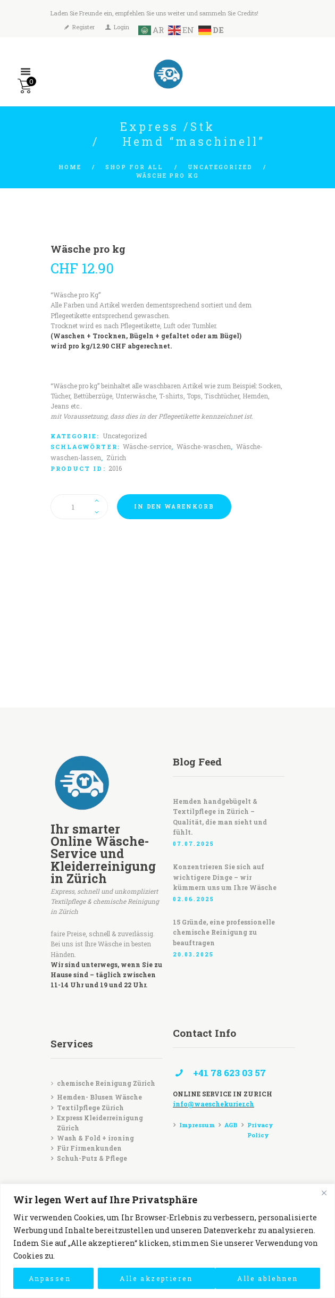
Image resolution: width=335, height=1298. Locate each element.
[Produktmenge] (79, 506)
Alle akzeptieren (261, 1278)
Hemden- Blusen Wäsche (99, 1097)
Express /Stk (167, 126)
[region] (167, 1241)
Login (121, 26)
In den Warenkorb (174, 506)
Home (69, 167)
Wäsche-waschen (204, 446)
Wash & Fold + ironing (95, 1138)
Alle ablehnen (145, 1278)
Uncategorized (220, 167)
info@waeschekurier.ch (213, 1104)
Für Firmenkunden (89, 1148)
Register (83, 26)
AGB (231, 1125)
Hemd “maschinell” (193, 141)
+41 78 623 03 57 (229, 1073)
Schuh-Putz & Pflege (92, 1158)
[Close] (323, 1192)
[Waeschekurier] (167, 641)
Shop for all (134, 167)
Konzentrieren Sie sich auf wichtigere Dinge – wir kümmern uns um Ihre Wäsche (225, 876)
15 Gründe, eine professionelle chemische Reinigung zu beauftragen (224, 932)
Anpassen (47, 1278)
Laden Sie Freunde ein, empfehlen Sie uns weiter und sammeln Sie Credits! (154, 13)
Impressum (197, 1125)
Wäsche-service (147, 446)
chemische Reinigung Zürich (106, 1083)
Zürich (116, 457)
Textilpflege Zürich (90, 1107)
